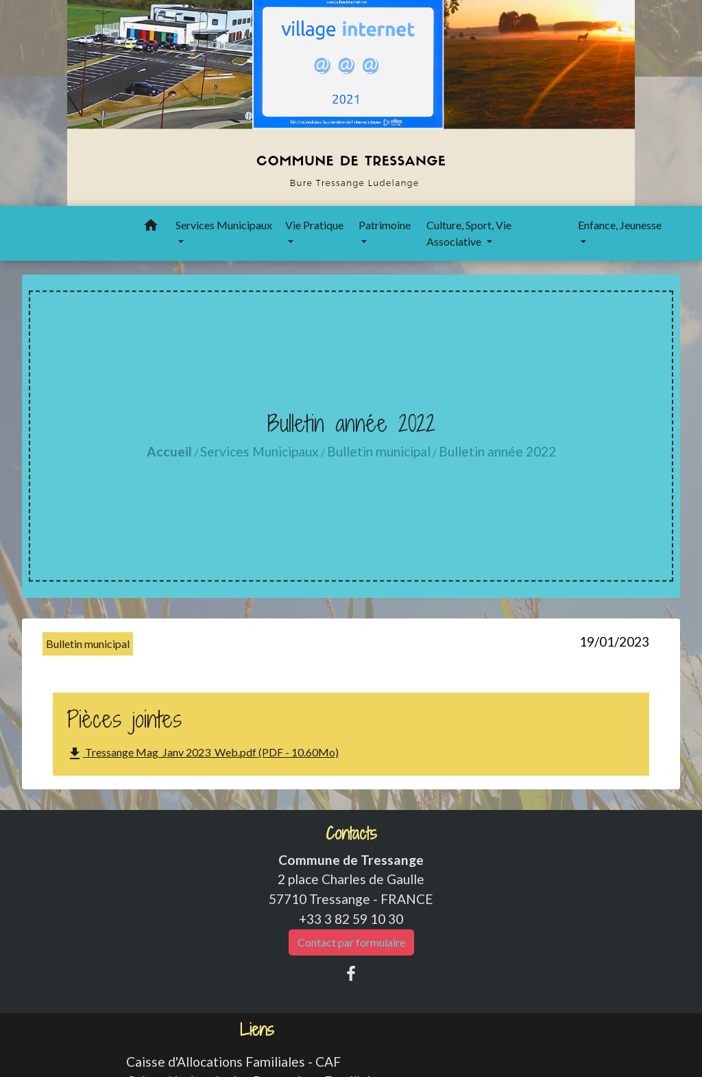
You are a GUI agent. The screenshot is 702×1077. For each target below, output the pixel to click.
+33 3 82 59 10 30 (351, 919)
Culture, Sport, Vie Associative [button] (468, 233)
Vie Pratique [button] (314, 224)
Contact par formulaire (351, 942)
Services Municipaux (259, 451)
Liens (257, 1030)
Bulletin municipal (379, 451)
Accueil (169, 451)
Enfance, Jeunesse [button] (620, 224)
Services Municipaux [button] (224, 224)
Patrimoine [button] (385, 224)
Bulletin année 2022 (497, 451)
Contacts (351, 834)
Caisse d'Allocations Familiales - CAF (233, 1061)
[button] (151, 227)
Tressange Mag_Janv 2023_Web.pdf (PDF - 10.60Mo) (202, 753)
